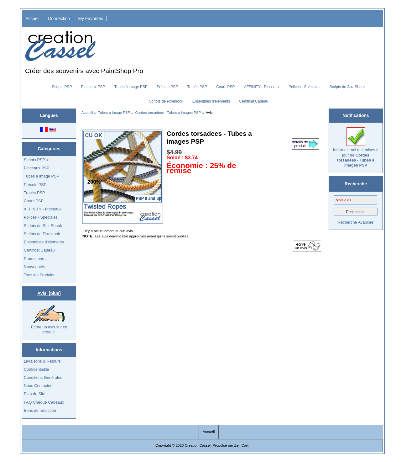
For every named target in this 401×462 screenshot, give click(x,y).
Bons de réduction (40, 410)
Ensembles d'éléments (211, 101)
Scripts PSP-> (36, 159)
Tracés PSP (197, 87)
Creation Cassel (198, 445)
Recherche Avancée (355, 222)
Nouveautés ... (36, 266)
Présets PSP (167, 87)
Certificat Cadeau (253, 101)
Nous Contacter (38, 385)
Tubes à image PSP (114, 112)
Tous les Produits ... (41, 275)
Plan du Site (34, 393)
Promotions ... (36, 258)
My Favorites (90, 18)
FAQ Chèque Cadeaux (44, 402)
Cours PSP (225, 87)
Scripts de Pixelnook (166, 101)
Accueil (32, 18)
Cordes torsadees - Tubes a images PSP (168, 112)
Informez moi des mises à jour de (355, 147)
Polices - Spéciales (304, 87)
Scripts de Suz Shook (348, 87)
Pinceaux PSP (93, 87)
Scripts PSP (62, 87)
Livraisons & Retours (42, 361)
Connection (59, 18)
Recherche (356, 183)
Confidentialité (36, 369)
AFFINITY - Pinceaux (261, 87)
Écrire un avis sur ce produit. (49, 319)
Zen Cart (241, 445)
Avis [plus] (48, 293)
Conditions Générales (43, 377)
